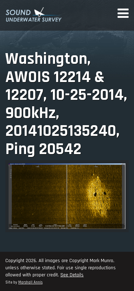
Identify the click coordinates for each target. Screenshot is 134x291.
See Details (72, 275)
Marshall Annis (30, 282)
